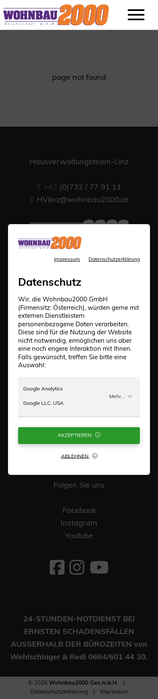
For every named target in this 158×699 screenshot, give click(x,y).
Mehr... (120, 396)
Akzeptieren (79, 435)
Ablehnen (79, 456)
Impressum (67, 259)
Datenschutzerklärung (114, 259)
